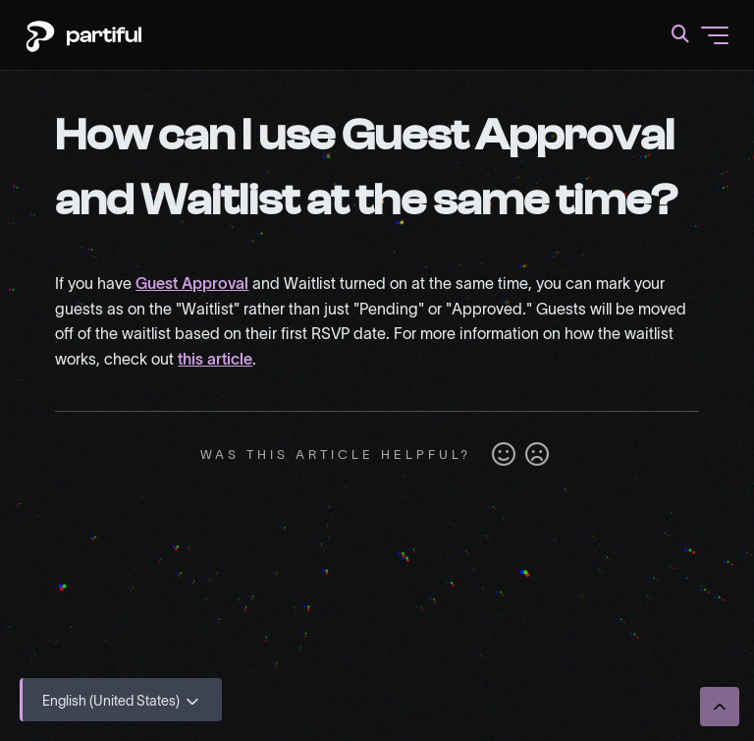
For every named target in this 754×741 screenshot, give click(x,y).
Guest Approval (191, 283)
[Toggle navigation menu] (714, 35)
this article (215, 359)
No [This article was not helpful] (537, 455)
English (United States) (122, 702)
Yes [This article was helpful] (503, 455)
